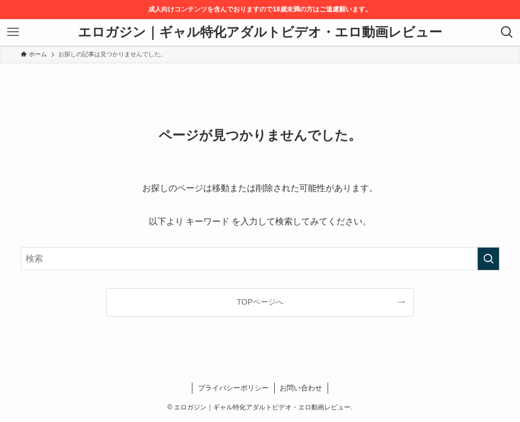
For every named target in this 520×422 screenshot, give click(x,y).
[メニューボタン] (13, 32)
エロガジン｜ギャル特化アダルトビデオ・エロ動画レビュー (260, 32)
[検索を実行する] (488, 258)
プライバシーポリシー (233, 388)
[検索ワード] (260, 258)
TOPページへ (260, 302)
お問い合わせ (301, 388)
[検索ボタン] (507, 32)
